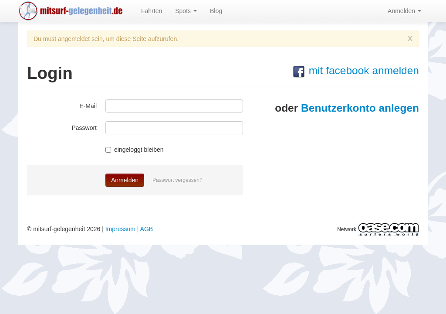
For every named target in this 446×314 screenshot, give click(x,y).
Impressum (120, 228)
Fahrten (151, 10)
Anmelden (404, 10)
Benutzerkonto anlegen (360, 108)
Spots (186, 10)
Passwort (84, 127)
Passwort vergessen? (177, 180)
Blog (216, 10)
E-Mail (88, 105)
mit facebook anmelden (355, 70)
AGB (146, 228)
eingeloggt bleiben (134, 149)
